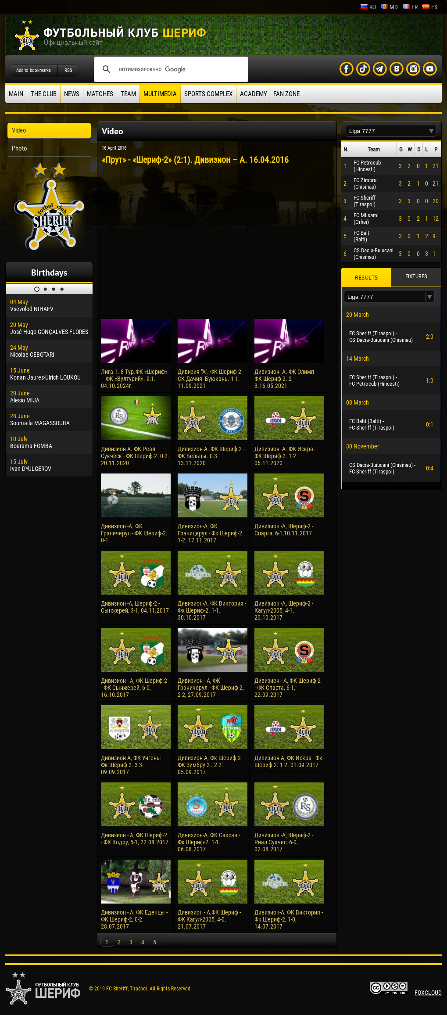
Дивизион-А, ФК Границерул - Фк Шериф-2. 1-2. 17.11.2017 (211, 533)
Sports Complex (208, 94)
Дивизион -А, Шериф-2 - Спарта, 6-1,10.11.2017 (283, 530)
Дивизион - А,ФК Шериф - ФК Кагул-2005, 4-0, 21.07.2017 (209, 919)
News (71, 94)
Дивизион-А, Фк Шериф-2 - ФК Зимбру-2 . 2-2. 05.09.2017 (210, 764)
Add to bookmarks (33, 70)
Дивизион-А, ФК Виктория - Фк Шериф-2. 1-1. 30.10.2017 (212, 610)
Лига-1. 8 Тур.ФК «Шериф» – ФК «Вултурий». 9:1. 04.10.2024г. (134, 378)
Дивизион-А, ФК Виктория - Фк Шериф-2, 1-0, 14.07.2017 (288, 919)
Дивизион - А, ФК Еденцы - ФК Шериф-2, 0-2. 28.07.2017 (134, 919)
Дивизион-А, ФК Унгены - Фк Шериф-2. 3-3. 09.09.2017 (132, 764)
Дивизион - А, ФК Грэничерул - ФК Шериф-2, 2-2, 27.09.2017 (211, 687)
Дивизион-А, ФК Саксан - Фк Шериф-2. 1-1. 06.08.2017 (209, 842)
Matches (100, 94)
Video (19, 130)
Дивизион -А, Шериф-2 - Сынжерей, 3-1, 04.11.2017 (135, 607)
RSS (68, 70)
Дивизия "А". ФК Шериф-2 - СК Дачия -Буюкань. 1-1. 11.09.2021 (211, 378)
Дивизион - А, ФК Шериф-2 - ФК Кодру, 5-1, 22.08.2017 (134, 839)
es (429, 7)
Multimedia (160, 94)
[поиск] (170, 69)
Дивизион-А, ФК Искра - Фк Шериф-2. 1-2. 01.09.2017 (288, 761)
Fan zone (286, 94)
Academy (253, 94)
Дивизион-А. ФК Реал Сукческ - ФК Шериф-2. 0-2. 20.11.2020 (135, 455)
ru (368, 7)
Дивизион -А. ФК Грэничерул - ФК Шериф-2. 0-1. (134, 533)
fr (410, 7)
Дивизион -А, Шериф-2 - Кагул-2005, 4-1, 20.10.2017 (283, 610)
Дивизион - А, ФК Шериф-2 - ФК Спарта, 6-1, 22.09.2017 (287, 687)
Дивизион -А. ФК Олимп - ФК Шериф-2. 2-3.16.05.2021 (285, 378)
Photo (19, 148)
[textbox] (386, 131)
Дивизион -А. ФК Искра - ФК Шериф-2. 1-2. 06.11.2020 (285, 455)
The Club (44, 94)
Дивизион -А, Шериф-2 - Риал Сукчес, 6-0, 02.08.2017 (283, 842)
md (389, 7)
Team (128, 94)
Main (16, 94)
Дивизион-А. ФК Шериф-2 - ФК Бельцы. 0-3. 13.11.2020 (211, 455)
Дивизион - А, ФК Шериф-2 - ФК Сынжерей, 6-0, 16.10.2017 (134, 687)
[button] (431, 131)
